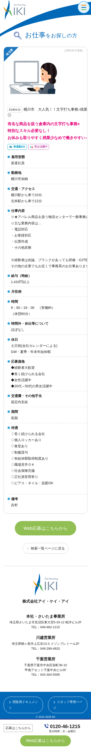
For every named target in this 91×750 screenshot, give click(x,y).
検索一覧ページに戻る (48, 548)
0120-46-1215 (65, 726)
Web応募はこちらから (45, 528)
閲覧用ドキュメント (23, 704)
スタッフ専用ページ (68, 704)
